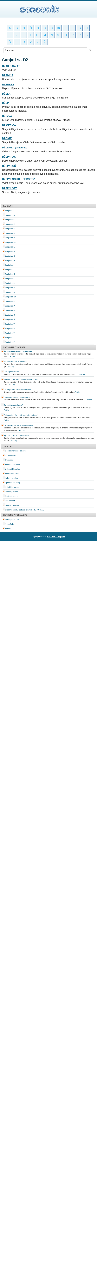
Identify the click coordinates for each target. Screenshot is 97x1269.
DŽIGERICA (9, 125)
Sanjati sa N (10, 292)
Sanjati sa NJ (10, 297)
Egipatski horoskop (12, 483)
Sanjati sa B (10, 215)
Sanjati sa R (10, 310)
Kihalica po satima (12, 464)
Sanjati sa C (10, 220)
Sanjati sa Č (10, 224)
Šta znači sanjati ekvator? (13, 405)
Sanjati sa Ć (10, 229)
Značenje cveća (11, 492)
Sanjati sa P (10, 306)
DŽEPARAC (9, 156)
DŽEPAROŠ (9, 166)
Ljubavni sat (10, 501)
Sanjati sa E (10, 247)
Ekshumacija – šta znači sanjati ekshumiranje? (21, 415)
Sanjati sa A (10, 211)
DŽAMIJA (7, 75)
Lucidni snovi (10, 455)
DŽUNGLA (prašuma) (14, 147)
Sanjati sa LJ (10, 283)
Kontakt (8, 528)
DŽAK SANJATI (11, 66)
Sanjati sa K (10, 274)
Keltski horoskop (11, 478)
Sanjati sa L (10, 279)
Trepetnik (9, 460)
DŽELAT (7, 93)
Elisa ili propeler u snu (12, 372)
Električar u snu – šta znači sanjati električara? (21, 379)
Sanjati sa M (10, 288)
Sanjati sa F (10, 251)
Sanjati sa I (9, 265)
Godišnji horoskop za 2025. (16, 451)
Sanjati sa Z (10, 338)
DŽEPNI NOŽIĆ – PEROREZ (18, 179)
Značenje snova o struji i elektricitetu (17, 390)
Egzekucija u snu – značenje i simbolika (18, 425)
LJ (37, 35)
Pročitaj (13, 356)
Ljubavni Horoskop (12, 469)
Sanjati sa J (9, 270)
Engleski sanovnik (12, 505)
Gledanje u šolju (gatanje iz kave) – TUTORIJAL (24, 510)
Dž (58, 28)
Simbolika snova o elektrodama (15, 362)
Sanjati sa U (10, 328)
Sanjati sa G (10, 256)
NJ (58, 35)
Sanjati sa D (10, 233)
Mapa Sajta (9, 524)
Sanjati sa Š (10, 319)
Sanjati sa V (10, 333)
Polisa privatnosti (12, 519)
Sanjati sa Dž (10, 242)
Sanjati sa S (10, 315)
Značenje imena (11, 496)
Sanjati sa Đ (10, 238)
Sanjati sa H (10, 260)
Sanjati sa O (10, 301)
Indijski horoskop (12, 487)
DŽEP (5, 103)
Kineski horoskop (12, 474)
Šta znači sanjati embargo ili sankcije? (18, 351)
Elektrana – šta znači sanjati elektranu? (18, 397)
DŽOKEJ (7, 138)
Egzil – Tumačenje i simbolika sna (16, 436)
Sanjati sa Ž (10, 342)
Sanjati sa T (10, 324)
